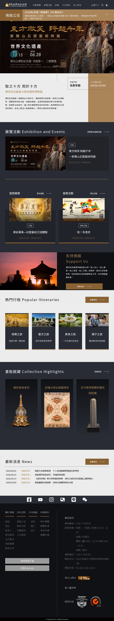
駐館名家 (9, 548)
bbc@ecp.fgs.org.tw (85, 567)
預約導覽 (44, 521)
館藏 (57, 5)
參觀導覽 (37, 5)
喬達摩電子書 (27, 560)
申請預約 (44, 512)
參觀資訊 (21, 530)
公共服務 (21, 534)
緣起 (7, 521)
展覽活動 (48, 5)
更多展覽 (44, 193)
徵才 (33, 530)
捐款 (33, 521)
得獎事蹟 (9, 543)
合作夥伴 (9, 539)
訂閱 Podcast (27, 568)
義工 (33, 526)
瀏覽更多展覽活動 (98, 132)
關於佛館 (9, 512)
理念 (7, 526)
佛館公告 (21, 521)
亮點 (72, 145)
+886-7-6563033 (83, 523)
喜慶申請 (44, 534)
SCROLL (57, 66)
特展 (30, 225)
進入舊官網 (70, 587)
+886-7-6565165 (83, 554)
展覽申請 (44, 526)
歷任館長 (9, 534)
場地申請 (44, 530)
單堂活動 (83, 225)
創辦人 (8, 530)
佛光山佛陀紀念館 (16, 5)
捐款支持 (84, 286)
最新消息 (21, 526)
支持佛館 (66, 5)
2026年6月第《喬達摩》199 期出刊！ (44, 12)
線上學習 (77, 5)
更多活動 (97, 193)
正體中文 (95, 5)
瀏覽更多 (97, 299)
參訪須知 (21, 512)
